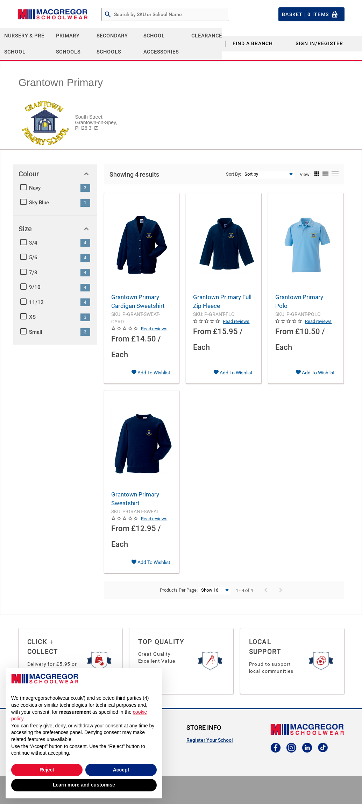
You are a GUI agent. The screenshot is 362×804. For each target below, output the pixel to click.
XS (32, 317)
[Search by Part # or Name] (107, 15)
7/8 (33, 272)
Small (35, 332)
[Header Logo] (52, 14)
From (120, 338)
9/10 (35, 287)
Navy (35, 188)
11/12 (36, 302)
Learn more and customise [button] (84, 785)
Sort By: (233, 174)
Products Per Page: (179, 590)
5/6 (33, 257)
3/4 (33, 243)
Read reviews (154, 328)
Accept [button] (121, 770)
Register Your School (209, 740)
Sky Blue (39, 202)
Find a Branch (253, 43)
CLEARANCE (206, 35)
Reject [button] (47, 770)
